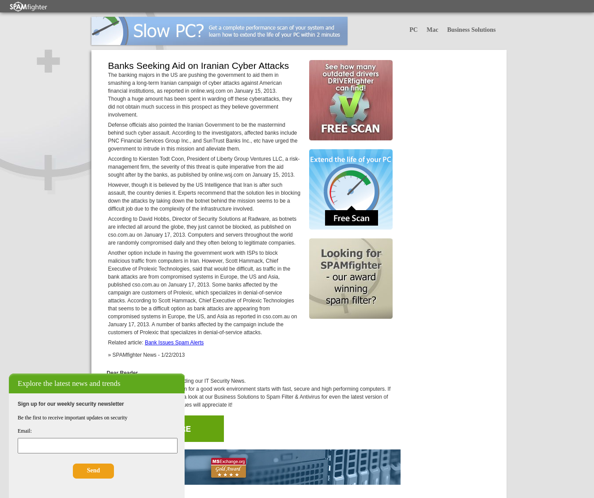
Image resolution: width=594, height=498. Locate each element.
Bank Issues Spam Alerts (174, 343)
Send (93, 470)
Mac (432, 29)
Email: (25, 431)
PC (413, 29)
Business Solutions (471, 29)
